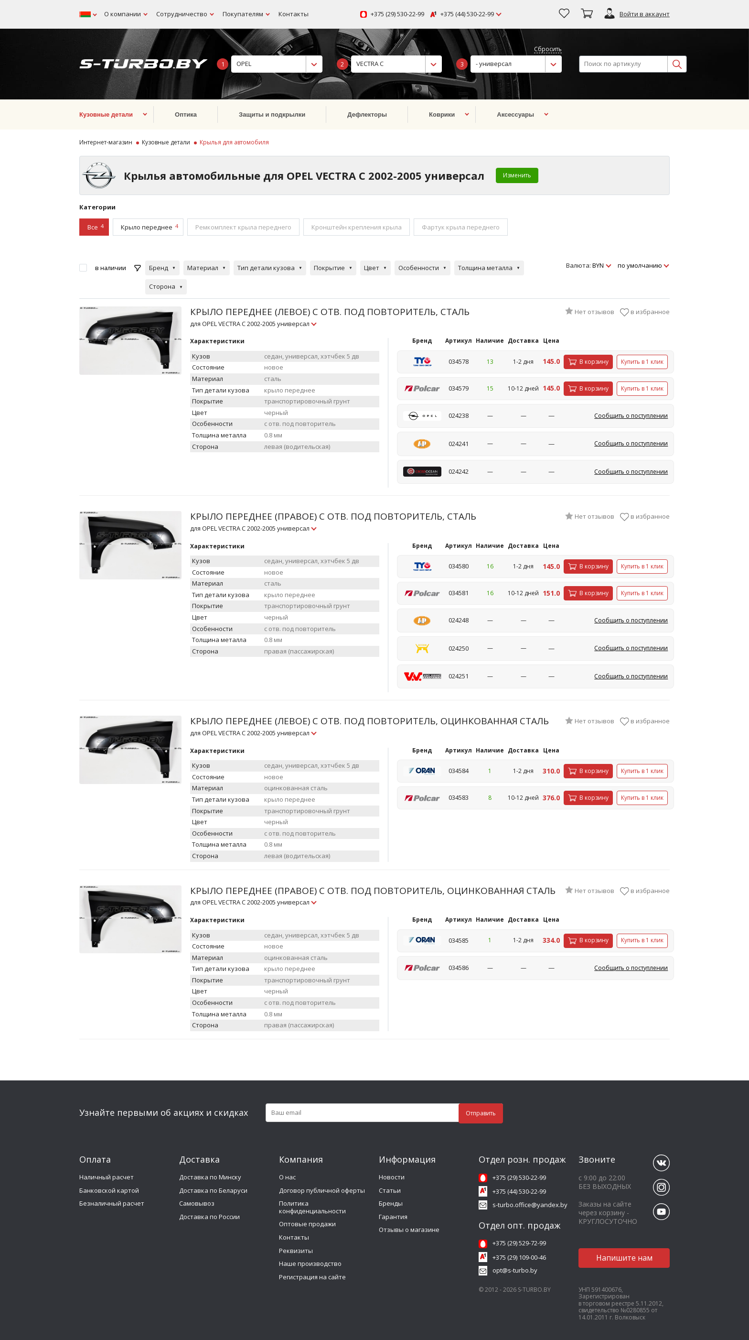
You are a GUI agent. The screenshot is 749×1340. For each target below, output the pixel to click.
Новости (392, 1177)
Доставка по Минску (210, 1177)
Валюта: (578, 266)
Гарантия (393, 1216)
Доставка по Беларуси (213, 1190)
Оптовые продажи (307, 1224)
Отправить (481, 1113)
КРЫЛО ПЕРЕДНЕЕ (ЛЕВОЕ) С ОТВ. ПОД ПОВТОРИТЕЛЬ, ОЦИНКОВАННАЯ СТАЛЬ (369, 726)
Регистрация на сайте (312, 1277)
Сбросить (548, 49)
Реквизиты (296, 1250)
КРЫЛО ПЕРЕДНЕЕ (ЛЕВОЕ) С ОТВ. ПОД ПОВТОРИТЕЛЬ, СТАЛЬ (330, 316)
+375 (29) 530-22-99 (397, 14)
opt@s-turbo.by (514, 1270)
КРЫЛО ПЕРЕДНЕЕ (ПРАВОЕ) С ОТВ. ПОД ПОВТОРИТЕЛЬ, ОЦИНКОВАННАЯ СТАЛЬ (373, 895)
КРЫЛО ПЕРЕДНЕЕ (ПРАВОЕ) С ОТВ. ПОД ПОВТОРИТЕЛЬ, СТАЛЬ (333, 521)
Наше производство (310, 1263)
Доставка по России (209, 1216)
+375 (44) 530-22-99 (467, 14)
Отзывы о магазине (409, 1229)
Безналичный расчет (111, 1203)
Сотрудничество (181, 14)
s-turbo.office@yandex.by (529, 1204)
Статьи (390, 1190)
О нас (287, 1177)
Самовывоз (196, 1203)
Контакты (293, 14)
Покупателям (243, 14)
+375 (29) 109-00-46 (519, 1257)
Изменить (517, 175)
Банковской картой (109, 1190)
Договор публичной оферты (322, 1190)
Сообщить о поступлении (631, 416)
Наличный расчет (106, 1177)
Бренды (391, 1203)
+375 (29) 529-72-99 (519, 1243)
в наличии (110, 267)
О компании (122, 14)
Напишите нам (624, 1258)
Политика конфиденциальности (312, 1207)
